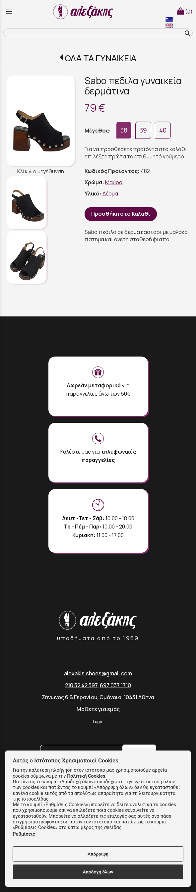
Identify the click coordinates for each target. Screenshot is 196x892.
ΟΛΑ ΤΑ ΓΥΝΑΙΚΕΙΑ (100, 58)
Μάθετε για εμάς (98, 709)
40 (162, 130)
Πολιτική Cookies (86, 776)
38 (123, 130)
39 (143, 130)
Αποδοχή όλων (98, 871)
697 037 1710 (115, 685)
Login (98, 721)
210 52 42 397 (81, 685)
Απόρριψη (98, 854)
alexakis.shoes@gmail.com (98, 673)
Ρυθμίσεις (24, 834)
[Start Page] (84, 11)
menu (9, 12)
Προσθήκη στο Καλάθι (120, 213)
